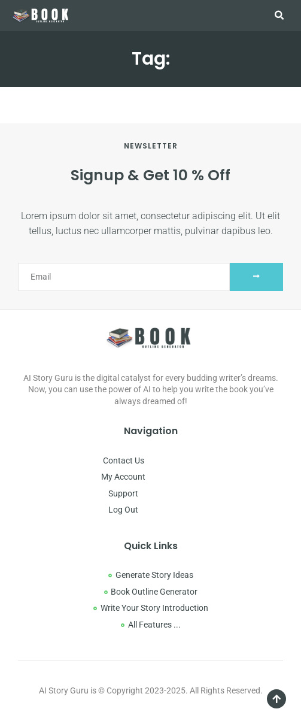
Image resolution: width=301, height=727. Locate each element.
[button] (279, 15)
